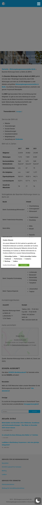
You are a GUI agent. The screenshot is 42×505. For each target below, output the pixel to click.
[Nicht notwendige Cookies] (19, 256)
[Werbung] (3, 261)
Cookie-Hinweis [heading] (8, 240)
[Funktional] (3, 258)
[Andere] (12, 261)
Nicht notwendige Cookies (28, 256)
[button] (39, 3)
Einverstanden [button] (24, 265)
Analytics (28, 259)
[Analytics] (24, 258)
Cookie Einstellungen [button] (9, 265)
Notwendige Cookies (11, 256)
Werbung (7, 261)
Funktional (8, 259)
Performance (18, 259)
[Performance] (13, 258)
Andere (15, 261)
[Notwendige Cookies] (3, 256)
